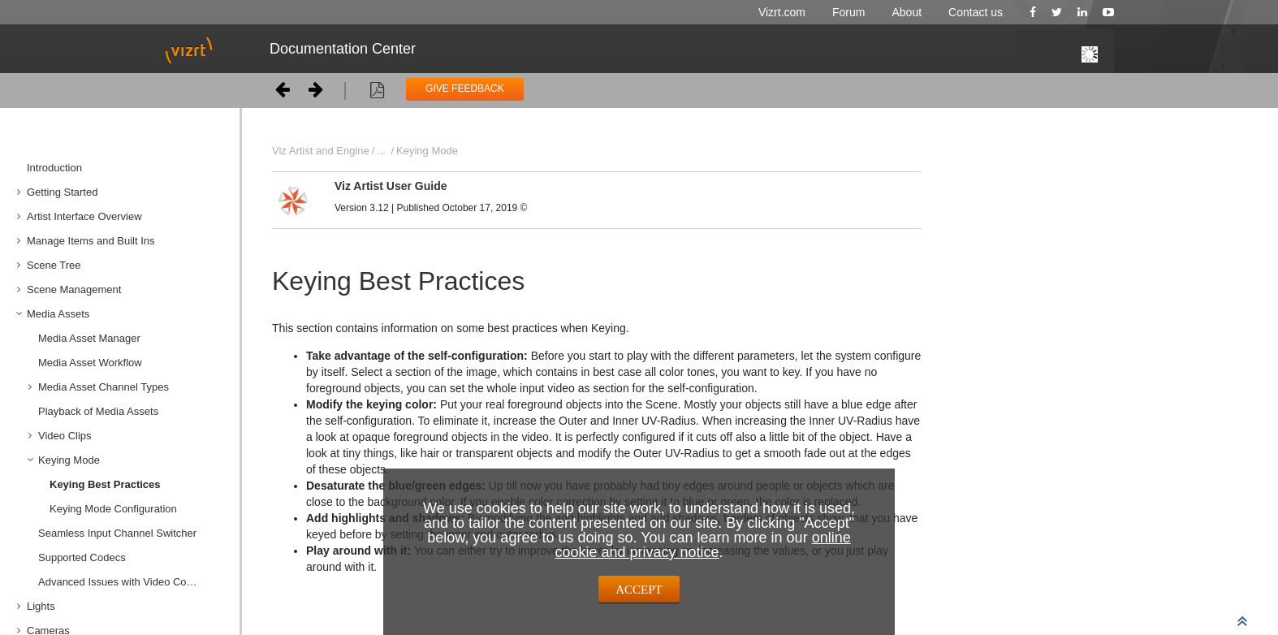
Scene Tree (54, 265)
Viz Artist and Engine (320, 151)
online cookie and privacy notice (702, 544)
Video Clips (65, 436)
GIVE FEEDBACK (464, 88)
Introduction (54, 168)
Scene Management (74, 289)
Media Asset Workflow (90, 362)
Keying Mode (69, 460)
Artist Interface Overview (84, 216)
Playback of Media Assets (98, 411)
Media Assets (58, 314)
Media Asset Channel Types (103, 387)
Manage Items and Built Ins (91, 241)
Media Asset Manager (89, 338)
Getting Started (62, 192)
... (381, 151)
